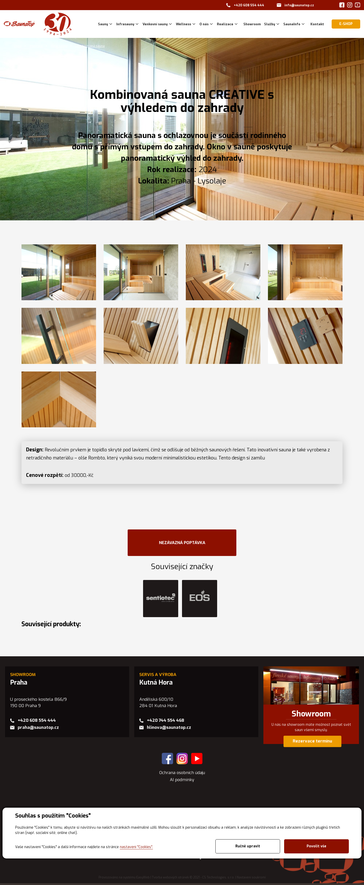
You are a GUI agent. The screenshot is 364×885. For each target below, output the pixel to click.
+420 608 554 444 (249, 5)
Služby (269, 24)
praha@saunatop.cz (38, 729)
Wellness (183, 24)
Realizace (225, 24)
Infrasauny (125, 24)
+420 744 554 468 (165, 722)
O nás (204, 24)
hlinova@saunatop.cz (169, 729)
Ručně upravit (247, 846)
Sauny (103, 24)
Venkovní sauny (155, 24)
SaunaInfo (291, 24)
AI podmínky (182, 781)
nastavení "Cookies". (136, 847)
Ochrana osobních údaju (182, 774)
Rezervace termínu (312, 743)
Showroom (311, 715)
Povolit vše (316, 846)
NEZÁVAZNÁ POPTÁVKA (182, 543)
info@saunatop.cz (299, 5)
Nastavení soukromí (251, 879)
